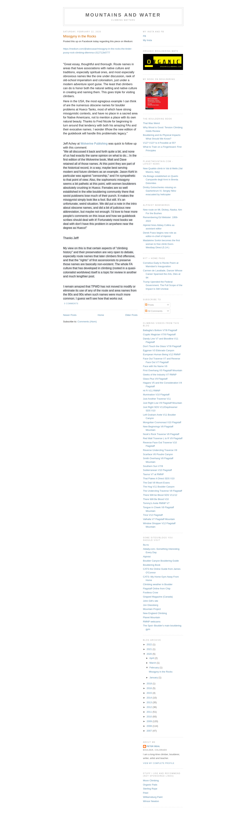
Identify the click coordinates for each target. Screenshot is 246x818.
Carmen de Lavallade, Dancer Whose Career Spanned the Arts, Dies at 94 (162, 274)
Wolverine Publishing (93, 143)
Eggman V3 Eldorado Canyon (158, 350)
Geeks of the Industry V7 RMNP (160, 374)
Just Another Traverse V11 (157, 398)
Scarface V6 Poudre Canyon (158, 454)
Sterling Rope (150, 788)
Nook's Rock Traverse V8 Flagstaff (161, 434)
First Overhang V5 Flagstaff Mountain (162, 370)
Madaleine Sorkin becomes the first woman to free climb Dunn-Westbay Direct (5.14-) (161, 244)
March (153, 662)
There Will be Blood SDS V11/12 (160, 495)
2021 (150, 649)
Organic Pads (150, 784)
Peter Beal (153, 746)
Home (101, 315)
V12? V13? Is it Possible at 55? (159, 142)
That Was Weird (151, 123)
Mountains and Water (123, 15)
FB (144, 36)
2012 (150, 707)
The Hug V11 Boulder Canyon (158, 486)
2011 (150, 711)
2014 (150, 697)
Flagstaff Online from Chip (156, 588)
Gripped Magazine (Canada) (158, 596)
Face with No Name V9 (155, 366)
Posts (149, 304)
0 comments (71, 304)
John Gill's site (150, 601)
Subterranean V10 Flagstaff (157, 470)
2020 (150, 654)
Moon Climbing (151, 780)
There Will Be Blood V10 (156, 499)
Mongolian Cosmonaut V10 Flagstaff (162, 422)
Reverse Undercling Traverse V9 (160, 450)
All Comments (153, 311)
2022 (150, 644)
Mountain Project (152, 609)
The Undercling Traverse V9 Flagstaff (162, 490)
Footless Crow (150, 592)
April (152, 658)
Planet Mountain (151, 617)
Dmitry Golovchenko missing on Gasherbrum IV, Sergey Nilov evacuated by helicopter (159, 191)
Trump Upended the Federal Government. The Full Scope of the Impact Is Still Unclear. (162, 285)
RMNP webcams (152, 621)
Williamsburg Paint (153, 797)
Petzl (145, 792)
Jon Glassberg (150, 605)
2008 (150, 726)
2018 (150, 683)
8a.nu (146, 544)
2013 (150, 702)
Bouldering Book (151, 565)
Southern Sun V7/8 (153, 466)
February (154, 667)
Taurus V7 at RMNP (153, 474)
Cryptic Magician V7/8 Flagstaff (159, 334)
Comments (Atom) (87, 321)
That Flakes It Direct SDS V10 (158, 478)
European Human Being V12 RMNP (162, 354)
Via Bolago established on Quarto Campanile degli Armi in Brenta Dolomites (160, 180)
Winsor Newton (151, 801)
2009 (150, 721)
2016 (150, 688)
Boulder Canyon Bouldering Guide (161, 560)
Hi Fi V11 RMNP (151, 390)
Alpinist (147, 556)
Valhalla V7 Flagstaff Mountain (159, 519)
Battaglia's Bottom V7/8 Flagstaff (160, 330)
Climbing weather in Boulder (158, 584)
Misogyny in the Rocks (79, 36)
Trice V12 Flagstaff (153, 515)
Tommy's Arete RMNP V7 (156, 503)
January (153, 677)
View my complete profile (158, 763)
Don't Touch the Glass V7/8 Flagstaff (162, 346)
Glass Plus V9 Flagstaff (155, 378)
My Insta (147, 40)
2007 (150, 730)
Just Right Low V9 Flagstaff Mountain (162, 403)
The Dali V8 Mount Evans (156, 482)
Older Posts (131, 315)
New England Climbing (155, 613)
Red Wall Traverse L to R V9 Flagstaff (162, 438)
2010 (150, 716)
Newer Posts (70, 315)
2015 (150, 693)
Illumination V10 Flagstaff (156, 394)
